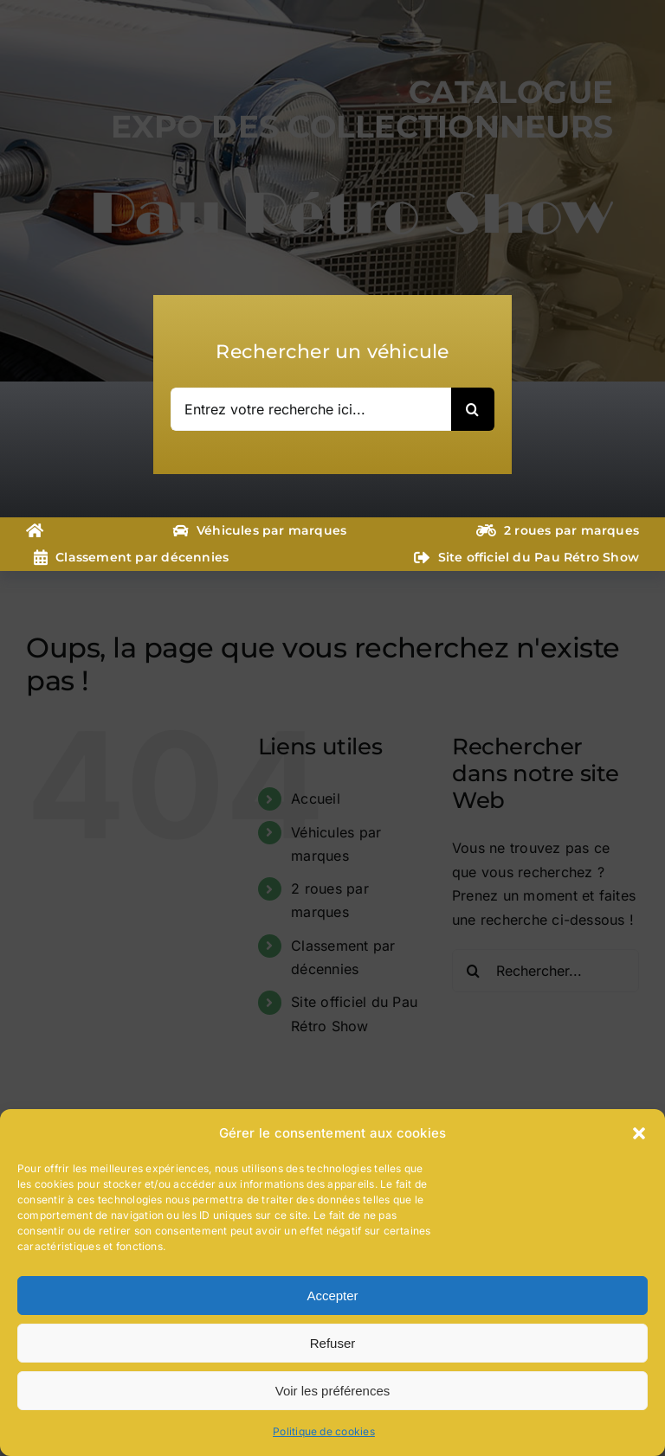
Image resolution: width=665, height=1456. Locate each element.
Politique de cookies (324, 1431)
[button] (639, 1133)
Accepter (332, 1295)
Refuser (333, 1343)
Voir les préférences (333, 1390)
